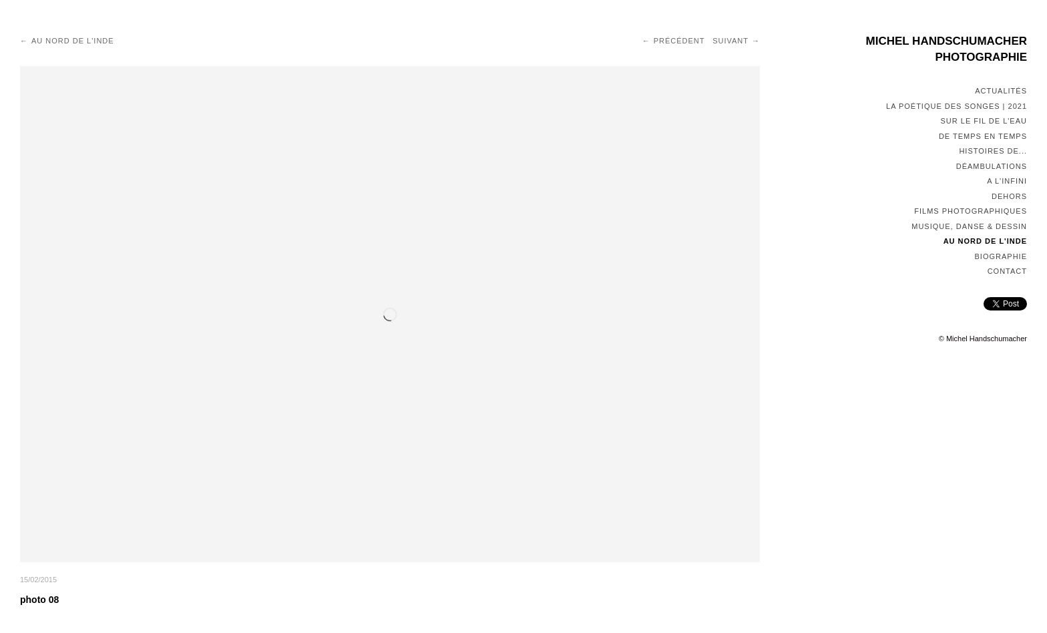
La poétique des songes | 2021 (956, 106)
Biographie (1001, 256)
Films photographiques (970, 211)
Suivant (730, 41)
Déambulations (991, 166)
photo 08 (39, 599)
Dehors (1009, 196)
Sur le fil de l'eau (983, 121)
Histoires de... (993, 151)
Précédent (679, 41)
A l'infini (1007, 181)
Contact (1007, 271)
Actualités (1001, 91)
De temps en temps (983, 136)
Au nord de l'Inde (985, 241)
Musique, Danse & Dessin (969, 226)
